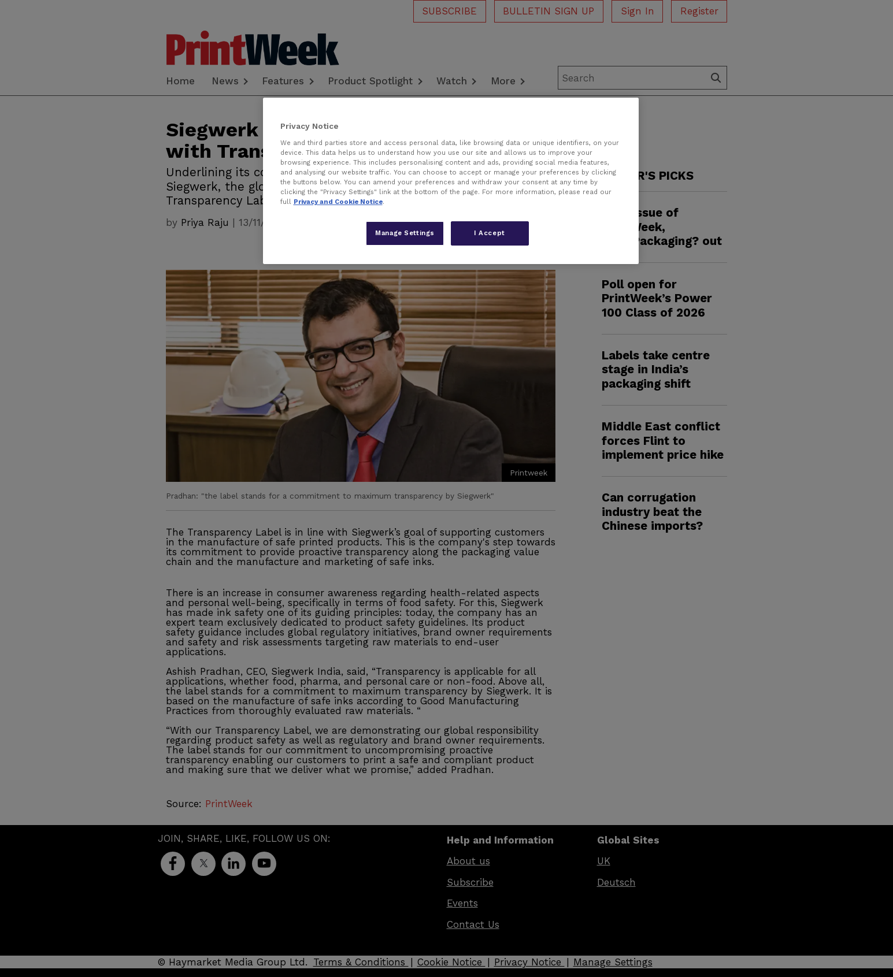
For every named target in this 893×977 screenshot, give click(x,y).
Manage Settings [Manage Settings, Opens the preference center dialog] (405, 233)
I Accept (489, 233)
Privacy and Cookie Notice (338, 202)
